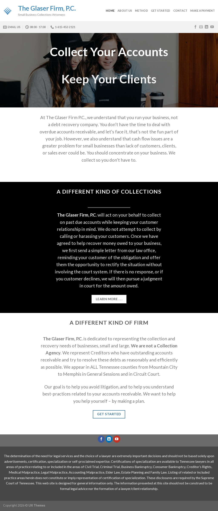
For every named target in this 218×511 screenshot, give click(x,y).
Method (141, 10)
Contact (180, 10)
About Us (125, 10)
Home (110, 10)
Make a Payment (202, 10)
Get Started (160, 10)
